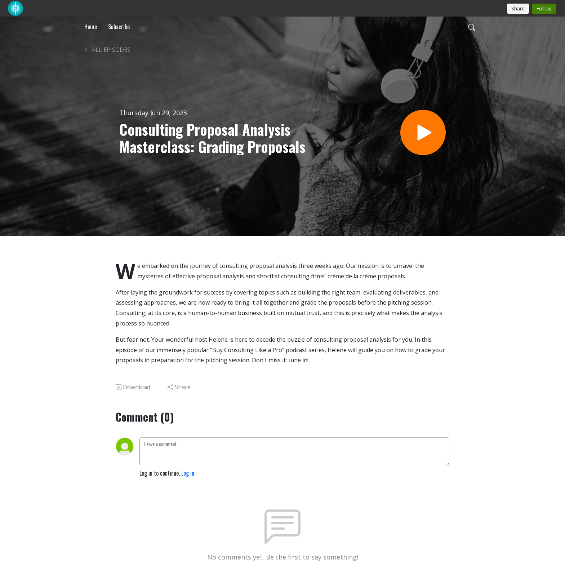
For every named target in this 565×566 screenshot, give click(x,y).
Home (90, 26)
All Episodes (106, 50)
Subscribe (119, 26)
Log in (187, 473)
